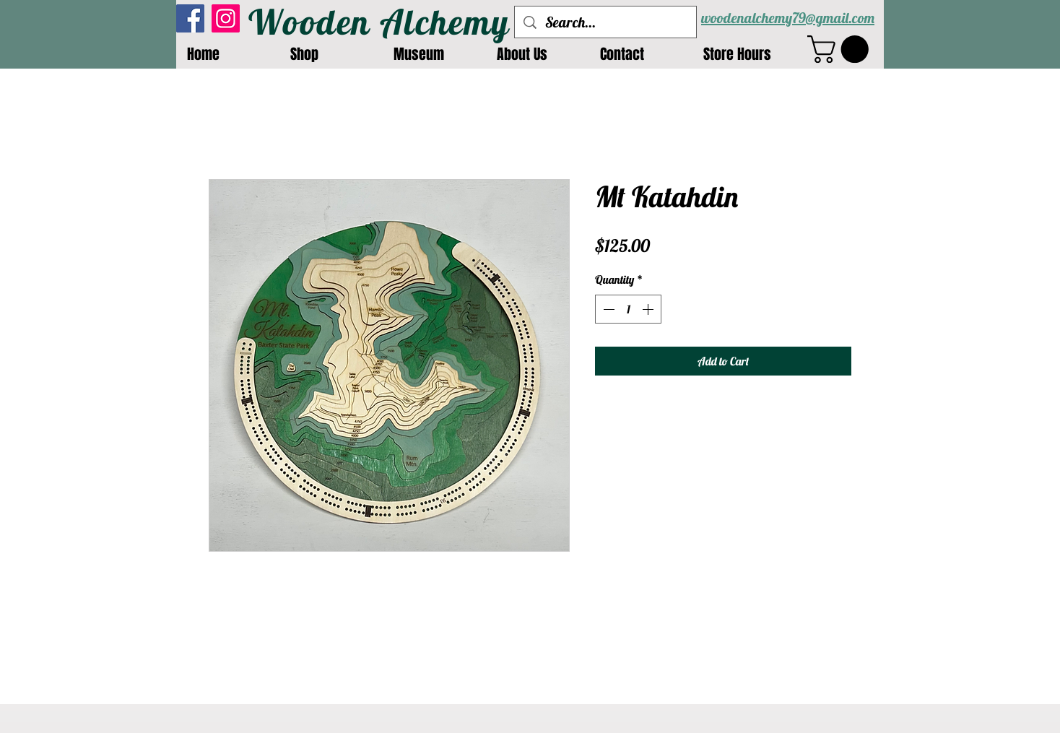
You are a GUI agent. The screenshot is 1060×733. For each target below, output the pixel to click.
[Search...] (605, 22)
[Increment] (649, 309)
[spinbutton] (628, 309)
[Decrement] (607, 309)
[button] (841, 49)
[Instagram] (226, 18)
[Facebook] (190, 18)
